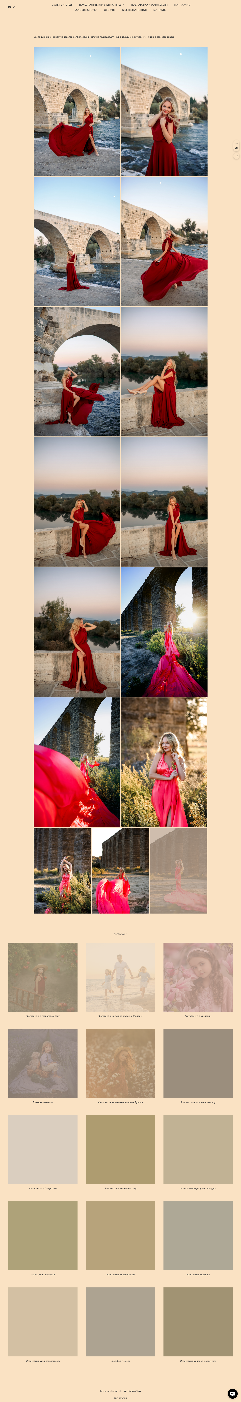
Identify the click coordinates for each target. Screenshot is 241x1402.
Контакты (159, 9)
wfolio (124, 1399)
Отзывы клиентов (134, 9)
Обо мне (109, 9)
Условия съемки (86, 9)
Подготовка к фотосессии (149, 4)
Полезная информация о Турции (101, 4)
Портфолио (182, 4)
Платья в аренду (62, 4)
